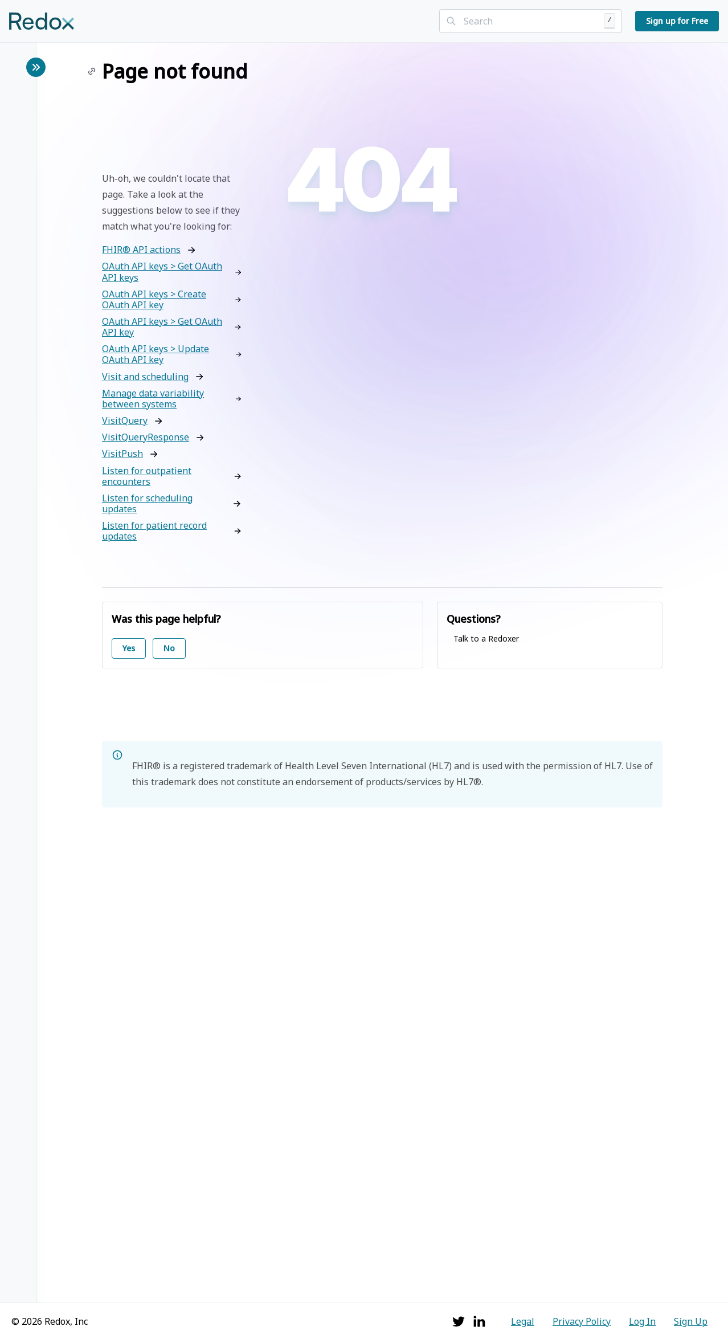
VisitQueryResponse (145, 437)
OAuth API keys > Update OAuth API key (155, 354)
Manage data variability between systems (153, 399)
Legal (522, 1321)
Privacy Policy (582, 1321)
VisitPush (122, 453)
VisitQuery (125, 420)
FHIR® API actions (141, 249)
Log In (642, 1321)
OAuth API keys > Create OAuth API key (154, 300)
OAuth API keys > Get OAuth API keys (162, 272)
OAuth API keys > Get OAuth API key (162, 327)
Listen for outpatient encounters (146, 476)
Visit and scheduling (145, 377)
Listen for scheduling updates (147, 504)
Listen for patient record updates (154, 531)
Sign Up (690, 1321)
